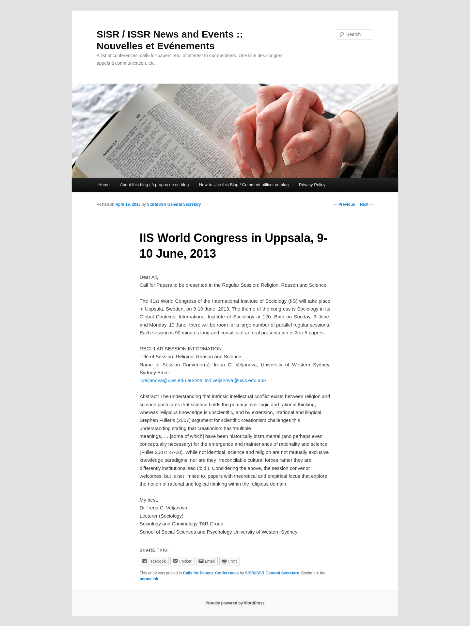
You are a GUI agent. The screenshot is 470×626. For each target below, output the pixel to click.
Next (366, 204)
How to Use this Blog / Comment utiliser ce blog (244, 184)
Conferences (227, 573)
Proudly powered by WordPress (234, 603)
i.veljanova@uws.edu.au (166, 380)
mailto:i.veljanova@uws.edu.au (229, 380)
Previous (344, 204)
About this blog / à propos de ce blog (154, 184)
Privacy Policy (312, 184)
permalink (149, 579)
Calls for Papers (198, 573)
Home (104, 184)
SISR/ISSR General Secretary (174, 204)
